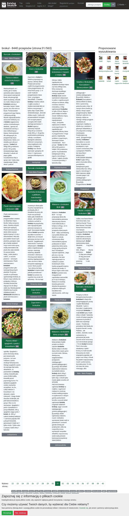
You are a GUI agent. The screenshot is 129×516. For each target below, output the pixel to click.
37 (88, 483)
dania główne (97, 491)
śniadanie (48, 491)
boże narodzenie (63, 491)
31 (58, 483)
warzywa (72, 491)
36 (83, 483)
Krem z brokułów (36, 70)
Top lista (21, 4)
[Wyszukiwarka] (94, 4)
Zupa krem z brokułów (36, 294)
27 (38, 483)
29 (48, 483)
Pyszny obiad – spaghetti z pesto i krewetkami (21, 347)
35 (78, 483)
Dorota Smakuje (60, 302)
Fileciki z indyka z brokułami (84, 212)
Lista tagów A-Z (41, 4)
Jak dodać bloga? (52, 4)
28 (43, 483)
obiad (13, 491)
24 (23, 483)
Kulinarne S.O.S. (36, 300)
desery (31, 491)
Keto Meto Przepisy (36, 174)
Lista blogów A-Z (30, 4)
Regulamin (67, 4)
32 (63, 483)
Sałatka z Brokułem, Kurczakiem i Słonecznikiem (84, 85)
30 (53, 483)
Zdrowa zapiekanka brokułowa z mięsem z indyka (60, 72)
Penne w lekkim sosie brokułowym (12, 81)
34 (73, 483)
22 (13, 483)
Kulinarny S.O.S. (41, 312)
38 (93, 483)
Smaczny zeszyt (36, 286)
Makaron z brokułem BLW (60, 207)
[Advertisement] (64, 27)
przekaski (88, 491)
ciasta (19, 491)
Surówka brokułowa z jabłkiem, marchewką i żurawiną (36, 198)
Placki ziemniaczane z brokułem (12, 209)
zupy (36, 491)
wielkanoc (80, 491)
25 (28, 483)
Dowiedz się (83, 508)
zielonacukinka (55, 448)
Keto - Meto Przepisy (12, 58)
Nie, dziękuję (20, 513)
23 (18, 483)
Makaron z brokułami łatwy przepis (55, 335)
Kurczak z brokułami (12, 54)
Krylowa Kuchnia (60, 167)
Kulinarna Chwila (85, 269)
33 (68, 483)
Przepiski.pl (85, 189)
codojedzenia (21, 438)
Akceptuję (7, 513)
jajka (104, 491)
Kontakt (81, 3)
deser (41, 491)
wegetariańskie (112, 491)
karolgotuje (36, 162)
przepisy (25, 491)
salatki (54, 491)
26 (33, 483)
